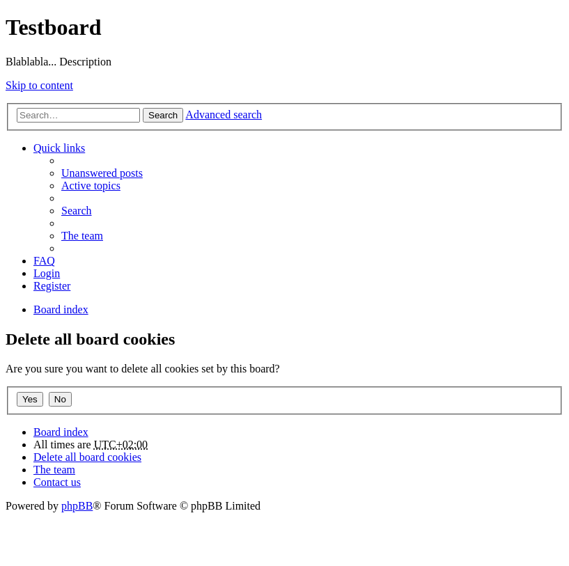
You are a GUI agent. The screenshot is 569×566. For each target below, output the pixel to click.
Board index (60, 432)
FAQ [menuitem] (44, 261)
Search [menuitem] (76, 211)
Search (163, 115)
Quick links (59, 148)
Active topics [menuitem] (90, 185)
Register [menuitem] (51, 286)
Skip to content (39, 85)
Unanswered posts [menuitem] (102, 173)
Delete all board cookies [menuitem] (87, 457)
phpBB (77, 506)
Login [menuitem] (46, 273)
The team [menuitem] (82, 236)
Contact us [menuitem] (57, 482)
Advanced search (223, 114)
